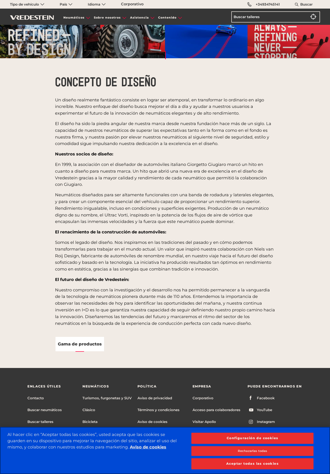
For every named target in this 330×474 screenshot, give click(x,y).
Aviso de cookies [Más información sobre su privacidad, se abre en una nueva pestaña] (148, 447)
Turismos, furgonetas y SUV (107, 398)
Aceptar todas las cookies (252, 463)
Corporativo (132, 4)
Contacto (35, 398)
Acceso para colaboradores (216, 410)
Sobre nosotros (107, 17)
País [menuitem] (66, 4)
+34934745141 (264, 4)
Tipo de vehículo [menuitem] (27, 4)
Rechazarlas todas (252, 451)
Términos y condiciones (158, 410)
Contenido (167, 17)
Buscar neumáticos (44, 410)
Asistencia (139, 17)
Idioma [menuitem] (97, 4)
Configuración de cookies (252, 438)
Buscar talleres (40, 421)
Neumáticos (74, 17)
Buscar (306, 4)
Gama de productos (80, 344)
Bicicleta (90, 421)
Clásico (88, 410)
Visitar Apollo (204, 421)
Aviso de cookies (152, 421)
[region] (165, 450)
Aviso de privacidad (154, 398)
